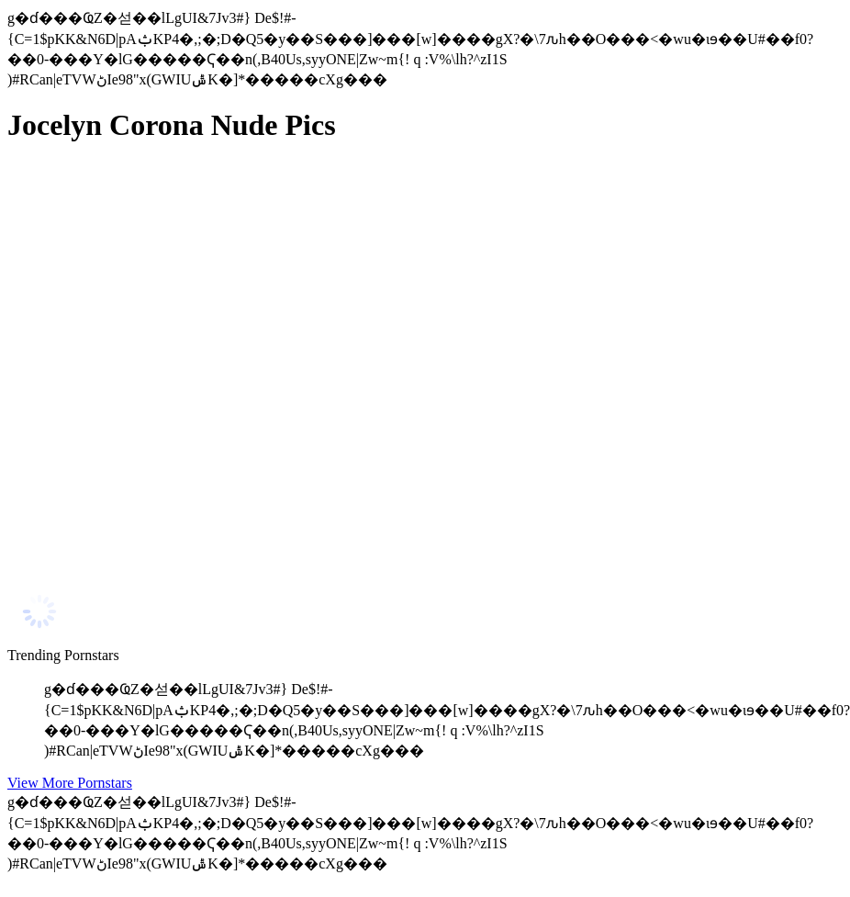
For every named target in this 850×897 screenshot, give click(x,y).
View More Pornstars (69, 782)
